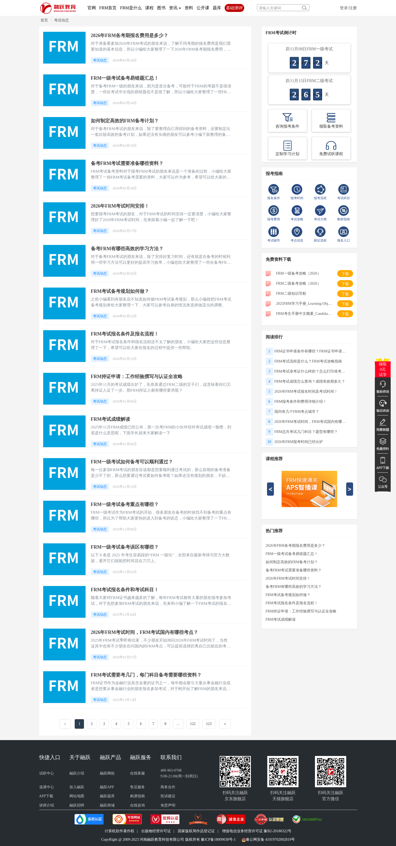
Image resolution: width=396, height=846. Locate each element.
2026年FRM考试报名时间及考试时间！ (306, 391)
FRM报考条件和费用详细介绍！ (300, 402)
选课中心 (46, 787)
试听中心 (46, 773)
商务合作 (168, 787)
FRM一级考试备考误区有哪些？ (127, 547)
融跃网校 (107, 773)
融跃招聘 (76, 805)
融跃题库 (107, 796)
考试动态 (61, 20)
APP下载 (46, 796)
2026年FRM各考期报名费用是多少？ (132, 35)
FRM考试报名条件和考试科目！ (127, 589)
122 (192, 724)
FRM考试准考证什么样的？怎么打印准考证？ (311, 371)
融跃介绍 (76, 773)
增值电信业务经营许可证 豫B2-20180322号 (257, 831)
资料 (189, 8)
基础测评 (234, 8)
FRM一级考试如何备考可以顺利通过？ (134, 461)
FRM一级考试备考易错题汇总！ (127, 78)
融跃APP (107, 787)
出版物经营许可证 (156, 831)
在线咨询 (137, 805)
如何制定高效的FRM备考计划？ (127, 120)
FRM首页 (108, 8)
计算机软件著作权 (119, 831)
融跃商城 (107, 805)
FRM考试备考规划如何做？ (122, 291)
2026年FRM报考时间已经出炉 (298, 442)
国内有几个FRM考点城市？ (296, 412)
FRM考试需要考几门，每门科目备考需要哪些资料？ (149, 675)
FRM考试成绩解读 (112, 419)
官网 (91, 8)
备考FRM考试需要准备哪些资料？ (129, 163)
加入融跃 (76, 787)
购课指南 (137, 796)
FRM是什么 (131, 8)
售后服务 (137, 787)
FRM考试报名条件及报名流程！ (127, 334)
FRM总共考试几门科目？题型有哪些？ (306, 432)
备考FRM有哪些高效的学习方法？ (129, 248)
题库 (217, 8)
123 (209, 724)
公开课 (203, 8)
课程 (149, 8)
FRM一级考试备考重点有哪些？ (127, 504)
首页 (44, 20)
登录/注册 (348, 8)
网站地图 (76, 796)
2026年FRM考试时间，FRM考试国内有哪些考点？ (148, 632)
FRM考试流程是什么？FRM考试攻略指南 (308, 361)
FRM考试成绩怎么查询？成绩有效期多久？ (309, 381)
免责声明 (168, 805)
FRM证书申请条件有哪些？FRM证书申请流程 (311, 351)
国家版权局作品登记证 (196, 831)
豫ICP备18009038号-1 (218, 839)
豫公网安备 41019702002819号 (270, 839)
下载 (345, 274)
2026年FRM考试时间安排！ (122, 206)
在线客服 (137, 773)
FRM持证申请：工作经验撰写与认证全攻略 (139, 376)
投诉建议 (168, 796)
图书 (161, 8)
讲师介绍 (46, 805)
